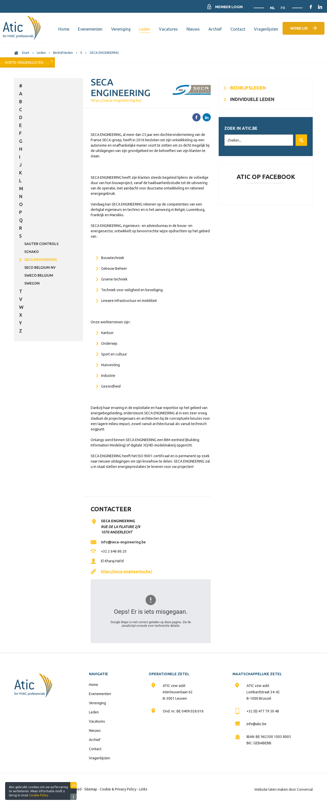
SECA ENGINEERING (40, 260)
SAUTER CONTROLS (41, 244)
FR (283, 8)
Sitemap (90, 789)
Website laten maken (271, 789)
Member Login (229, 7)
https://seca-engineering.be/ (116, 100)
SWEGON (32, 283)
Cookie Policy (38, 795)
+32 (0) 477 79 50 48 (263, 711)
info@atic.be (256, 724)
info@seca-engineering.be (123, 542)
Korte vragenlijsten (24, 62)
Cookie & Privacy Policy (118, 789)
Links (143, 789)
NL (273, 8)
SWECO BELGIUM (38, 275)
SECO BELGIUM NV (40, 267)
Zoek (300, 140)
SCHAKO (31, 252)
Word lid (299, 28)
